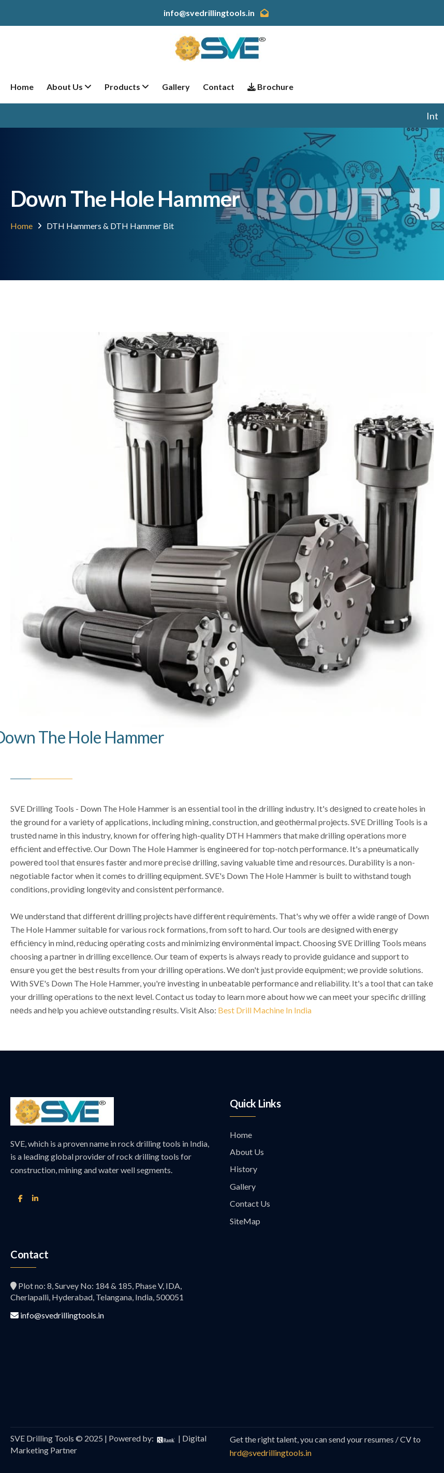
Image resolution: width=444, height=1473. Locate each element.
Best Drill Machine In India (265, 1010)
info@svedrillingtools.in (57, 1315)
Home (22, 87)
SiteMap (245, 1221)
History (243, 1169)
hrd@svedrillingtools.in (271, 1452)
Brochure (270, 87)
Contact (218, 87)
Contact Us (250, 1203)
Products (127, 87)
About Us (69, 87)
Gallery (176, 87)
